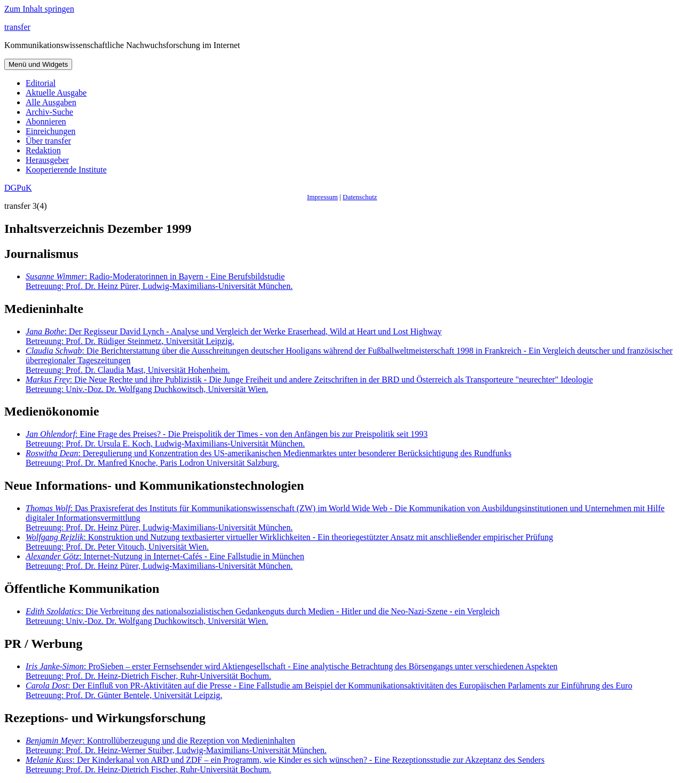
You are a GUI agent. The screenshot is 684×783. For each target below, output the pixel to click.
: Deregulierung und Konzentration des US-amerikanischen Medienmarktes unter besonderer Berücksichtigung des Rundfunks (268, 458)
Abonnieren (46, 121)
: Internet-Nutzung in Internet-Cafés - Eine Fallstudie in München (165, 561)
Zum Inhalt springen (39, 8)
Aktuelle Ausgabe (56, 92)
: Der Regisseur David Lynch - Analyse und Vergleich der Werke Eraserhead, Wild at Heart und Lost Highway (233, 336)
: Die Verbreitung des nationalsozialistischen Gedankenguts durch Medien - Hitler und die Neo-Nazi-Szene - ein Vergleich (263, 616)
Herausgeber (47, 160)
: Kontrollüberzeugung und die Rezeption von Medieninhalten (176, 745)
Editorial (41, 83)
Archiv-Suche (49, 111)
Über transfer (48, 140)
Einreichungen (50, 131)
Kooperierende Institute (66, 169)
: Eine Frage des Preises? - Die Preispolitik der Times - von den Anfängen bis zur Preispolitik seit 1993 (227, 438)
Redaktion (43, 150)
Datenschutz (360, 197)
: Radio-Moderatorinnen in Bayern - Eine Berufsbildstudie (159, 281)
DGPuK (18, 187)
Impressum (322, 197)
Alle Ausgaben (51, 102)
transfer (17, 27)
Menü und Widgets (38, 64)
